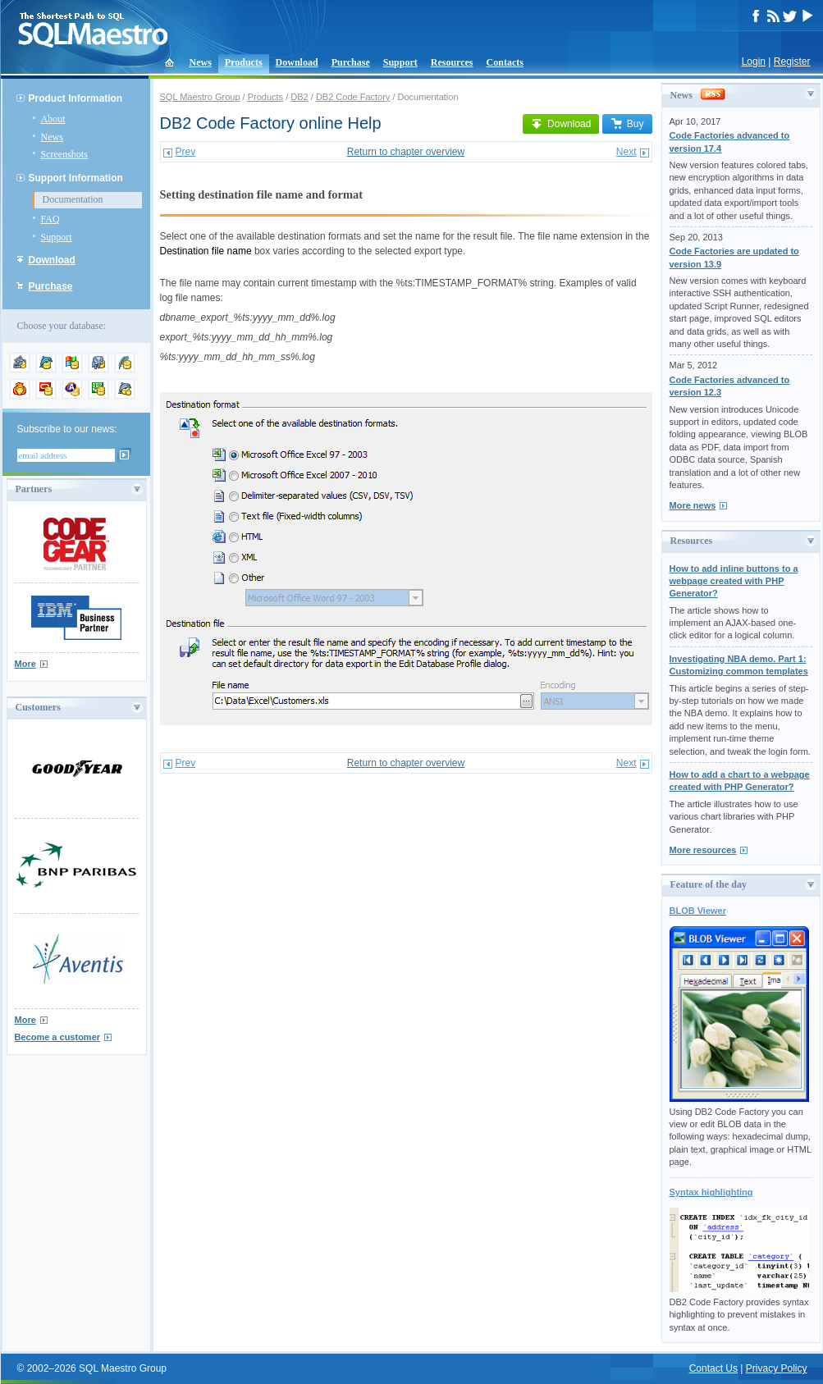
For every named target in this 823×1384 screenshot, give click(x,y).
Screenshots (64, 154)
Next (626, 152)
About (53, 119)
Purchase (350, 62)
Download (297, 62)
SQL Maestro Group (200, 97)
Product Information (76, 98)
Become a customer (58, 1037)
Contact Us (713, 1368)
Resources (452, 62)
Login (754, 61)
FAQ (50, 219)
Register (792, 61)
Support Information (76, 178)
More (25, 664)
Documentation (73, 199)
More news (693, 505)
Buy (627, 124)
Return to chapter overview (405, 152)
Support (400, 62)
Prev (186, 152)
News (201, 62)
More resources (703, 850)
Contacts (505, 62)
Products (244, 62)
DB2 (299, 97)
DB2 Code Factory (353, 97)
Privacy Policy (776, 1368)
